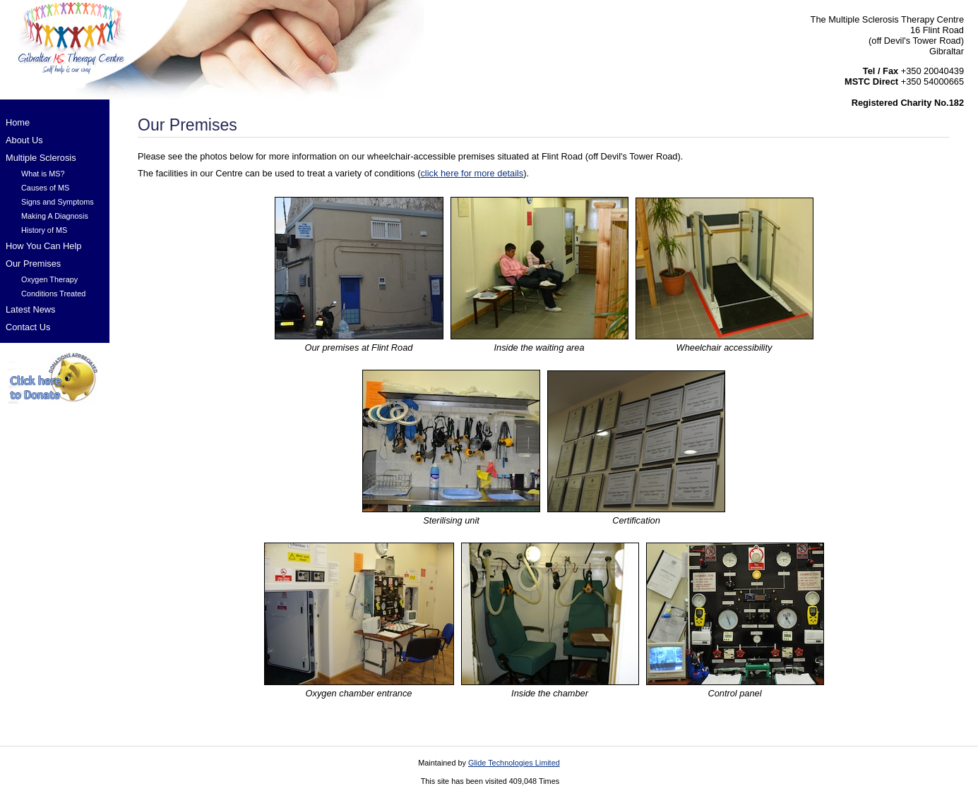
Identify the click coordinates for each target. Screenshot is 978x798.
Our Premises (33, 263)
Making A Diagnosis (54, 216)
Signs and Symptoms (57, 202)
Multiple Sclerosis (41, 157)
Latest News (30, 309)
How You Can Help (43, 246)
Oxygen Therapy (49, 279)
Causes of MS (45, 187)
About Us (24, 140)
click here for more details (471, 173)
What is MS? (43, 173)
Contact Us (28, 327)
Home (18, 122)
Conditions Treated (53, 293)
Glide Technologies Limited (514, 762)
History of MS (44, 230)
